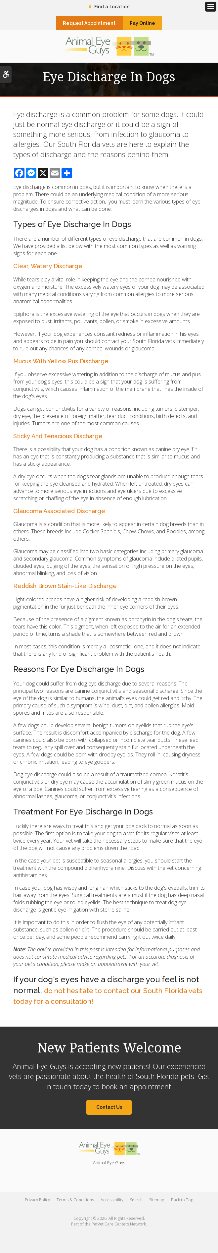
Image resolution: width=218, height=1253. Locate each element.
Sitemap (156, 1203)
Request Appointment (85, 24)
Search (136, 1203)
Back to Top (182, 1203)
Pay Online (146, 24)
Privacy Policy (37, 1203)
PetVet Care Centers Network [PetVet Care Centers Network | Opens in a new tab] (119, 1227)
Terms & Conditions (75, 1203)
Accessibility (112, 1203)
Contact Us (109, 1110)
